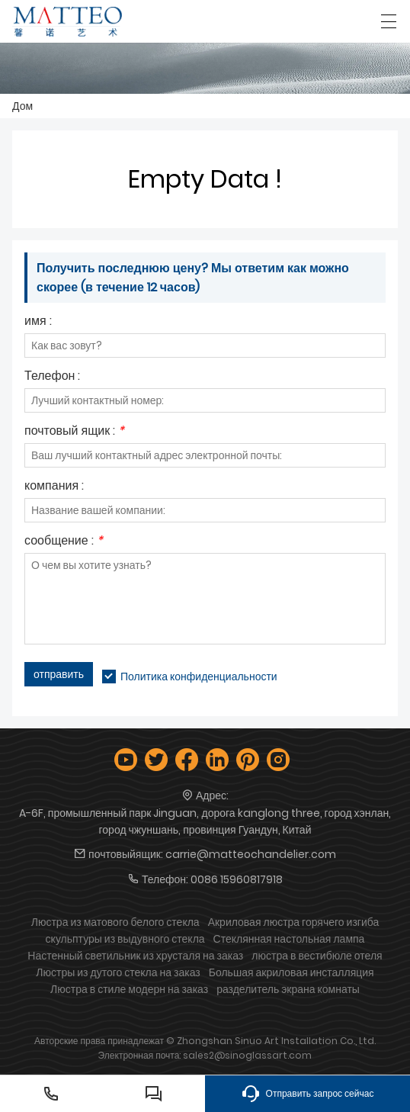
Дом (22, 106)
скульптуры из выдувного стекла (125, 938)
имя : (38, 322)
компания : (54, 487)
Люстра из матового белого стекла (115, 922)
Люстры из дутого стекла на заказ (118, 972)
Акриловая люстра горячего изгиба (294, 922)
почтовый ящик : (74, 432)
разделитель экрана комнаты (288, 989)
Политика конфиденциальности (198, 676)
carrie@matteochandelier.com (250, 854)
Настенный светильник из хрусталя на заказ (135, 955)
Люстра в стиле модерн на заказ (129, 989)
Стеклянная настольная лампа (289, 938)
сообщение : (63, 542)
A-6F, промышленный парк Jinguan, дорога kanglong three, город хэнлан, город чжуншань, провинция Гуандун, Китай (205, 821)
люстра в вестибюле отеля (316, 955)
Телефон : (52, 377)
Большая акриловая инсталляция (291, 972)
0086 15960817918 (237, 879)
